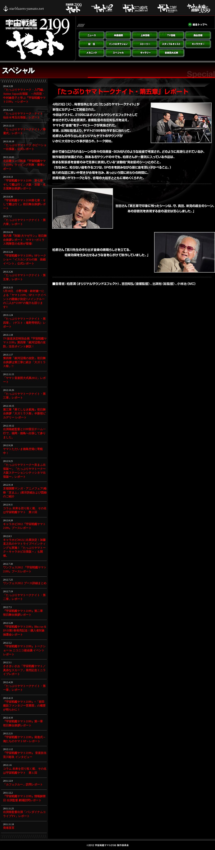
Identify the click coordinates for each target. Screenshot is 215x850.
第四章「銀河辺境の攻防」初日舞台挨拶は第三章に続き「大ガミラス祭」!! (24, 362)
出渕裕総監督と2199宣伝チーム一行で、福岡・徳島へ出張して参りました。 (24, 433)
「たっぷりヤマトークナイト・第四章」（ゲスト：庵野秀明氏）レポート (24, 322)
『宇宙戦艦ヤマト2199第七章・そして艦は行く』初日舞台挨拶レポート (24, 204)
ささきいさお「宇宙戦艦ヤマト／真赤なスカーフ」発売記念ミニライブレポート (24, 670)
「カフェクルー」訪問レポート (23, 784)
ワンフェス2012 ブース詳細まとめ (24, 583)
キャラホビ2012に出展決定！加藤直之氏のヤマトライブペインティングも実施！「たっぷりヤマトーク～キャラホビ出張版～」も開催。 (24, 547)
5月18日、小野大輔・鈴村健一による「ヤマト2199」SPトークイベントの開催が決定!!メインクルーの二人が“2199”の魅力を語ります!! (24, 299)
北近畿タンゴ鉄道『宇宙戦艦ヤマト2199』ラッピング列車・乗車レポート (24, 164)
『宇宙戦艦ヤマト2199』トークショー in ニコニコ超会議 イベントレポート (24, 650)
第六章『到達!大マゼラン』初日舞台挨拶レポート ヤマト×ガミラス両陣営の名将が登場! (25, 239)
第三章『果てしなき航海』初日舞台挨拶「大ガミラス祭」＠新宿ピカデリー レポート (24, 413)
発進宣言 (8, 827)
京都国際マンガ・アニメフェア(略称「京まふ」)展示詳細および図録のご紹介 (25, 492)
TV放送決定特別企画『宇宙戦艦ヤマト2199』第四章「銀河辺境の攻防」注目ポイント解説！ (25, 342)
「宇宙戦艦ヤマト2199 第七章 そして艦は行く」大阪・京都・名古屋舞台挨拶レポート (24, 184)
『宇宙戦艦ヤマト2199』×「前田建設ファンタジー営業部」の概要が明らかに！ (24, 705)
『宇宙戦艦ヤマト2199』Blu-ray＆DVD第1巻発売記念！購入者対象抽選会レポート (24, 630)
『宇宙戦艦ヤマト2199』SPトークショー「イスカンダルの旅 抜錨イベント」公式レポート (24, 259)
